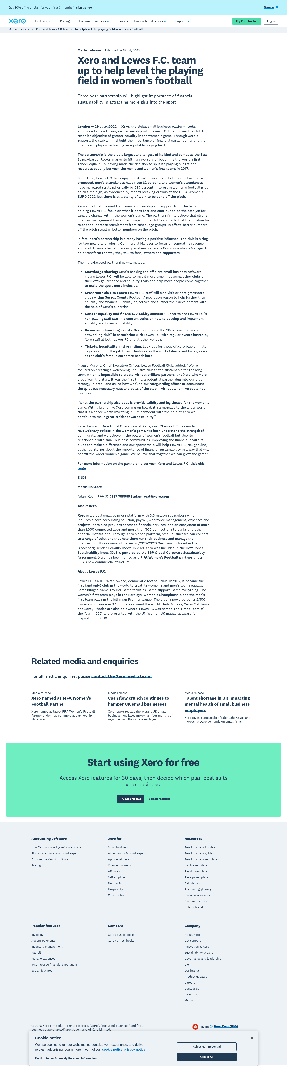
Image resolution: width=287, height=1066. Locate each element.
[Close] (252, 1037)
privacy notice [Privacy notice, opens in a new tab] (134, 1049)
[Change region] (224, 1028)
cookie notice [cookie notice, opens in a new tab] (112, 1049)
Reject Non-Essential (207, 1046)
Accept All (206, 1056)
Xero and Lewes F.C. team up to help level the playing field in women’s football (89, 31)
